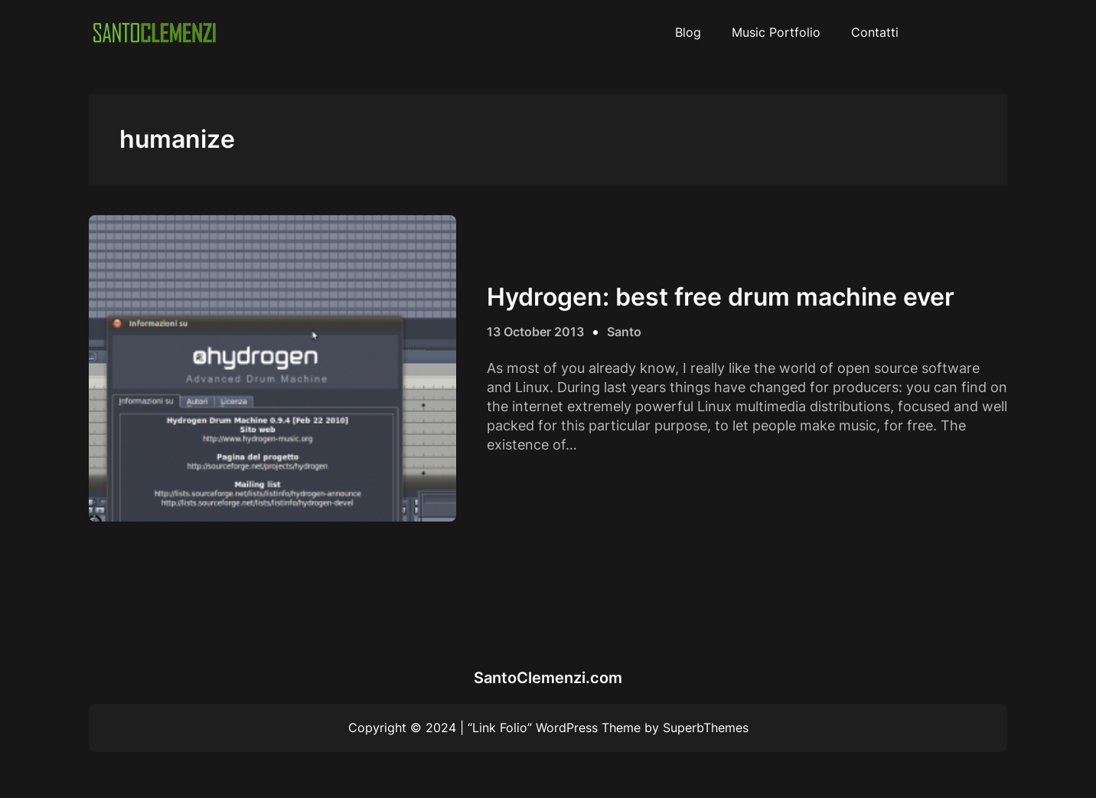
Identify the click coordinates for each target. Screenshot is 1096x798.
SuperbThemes (706, 727)
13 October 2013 (535, 331)
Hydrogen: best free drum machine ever (720, 297)
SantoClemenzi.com (548, 678)
